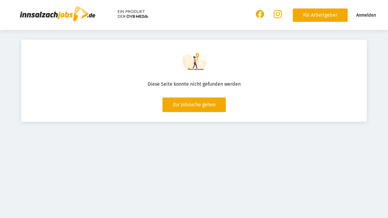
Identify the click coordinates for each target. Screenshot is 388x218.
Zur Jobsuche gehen (194, 104)
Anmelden (366, 15)
